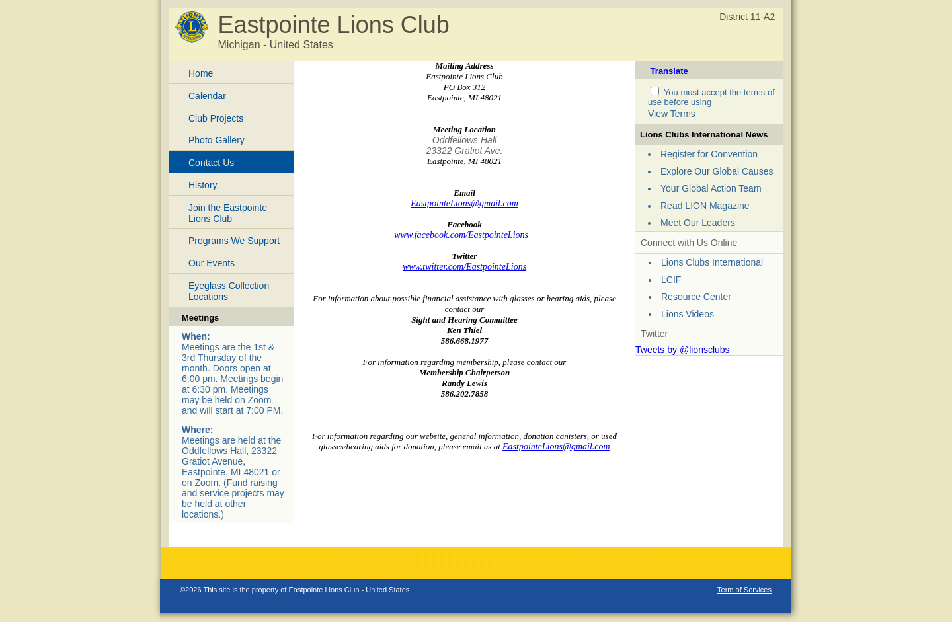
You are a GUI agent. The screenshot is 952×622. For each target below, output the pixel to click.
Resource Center (696, 297)
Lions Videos (687, 314)
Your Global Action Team (711, 188)
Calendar (207, 96)
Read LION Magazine (705, 205)
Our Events (211, 263)
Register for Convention (709, 154)
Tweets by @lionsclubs (682, 349)
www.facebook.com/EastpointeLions (461, 235)
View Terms (671, 113)
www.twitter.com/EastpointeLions (464, 267)
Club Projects (215, 118)
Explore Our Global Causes (716, 171)
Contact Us (211, 162)
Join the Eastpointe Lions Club (227, 213)
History (203, 185)
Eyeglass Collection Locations (228, 291)
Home (200, 73)
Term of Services (744, 590)
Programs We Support (234, 240)
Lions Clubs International (712, 262)
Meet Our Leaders (697, 222)
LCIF (671, 279)
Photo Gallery (216, 140)
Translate (668, 71)
